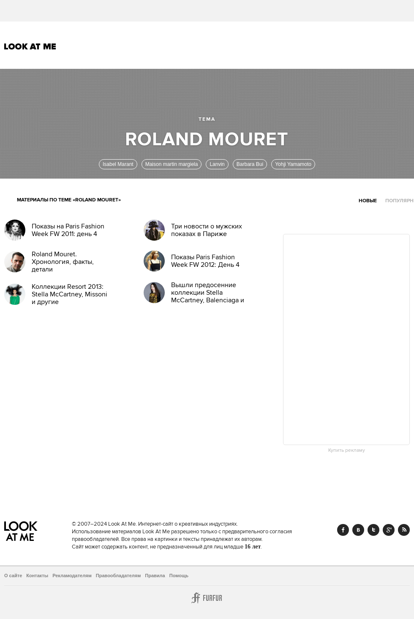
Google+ (389, 530)
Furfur (207, 597)
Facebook (343, 530)
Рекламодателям (72, 575)
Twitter (373, 530)
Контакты (37, 575)
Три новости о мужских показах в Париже (206, 230)
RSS (404, 530)
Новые (368, 201)
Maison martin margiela (171, 164)
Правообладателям (118, 575)
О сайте (13, 575)
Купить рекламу (346, 450)
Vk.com (358, 530)
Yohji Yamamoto (293, 164)
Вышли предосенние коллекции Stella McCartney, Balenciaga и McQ (207, 296)
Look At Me (30, 46)
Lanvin (217, 164)
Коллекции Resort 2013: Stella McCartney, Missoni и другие (69, 294)
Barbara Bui (250, 164)
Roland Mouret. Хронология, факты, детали (63, 261)
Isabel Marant (118, 164)
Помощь (178, 575)
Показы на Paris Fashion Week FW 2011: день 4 (68, 230)
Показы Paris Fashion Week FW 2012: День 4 (205, 261)
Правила (155, 575)
